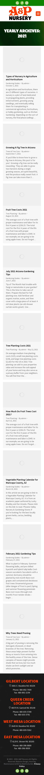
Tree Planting (11, 213)
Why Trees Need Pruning (18, 633)
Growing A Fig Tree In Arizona (20, 147)
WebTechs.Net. (28, 764)
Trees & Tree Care (13, 151)
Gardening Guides (13, 83)
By (25, 83)
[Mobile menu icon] (38, 13)
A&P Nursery (23, 759)
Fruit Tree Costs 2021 (16, 209)
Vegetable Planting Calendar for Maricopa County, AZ (22, 481)
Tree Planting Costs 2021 (18, 345)
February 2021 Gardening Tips (21, 553)
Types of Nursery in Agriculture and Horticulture (21, 78)
